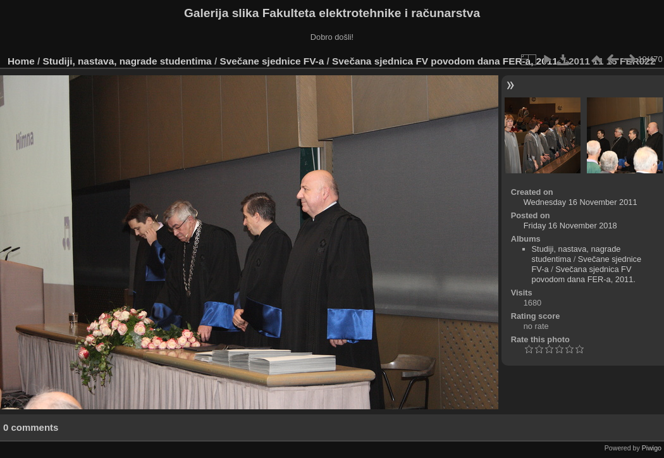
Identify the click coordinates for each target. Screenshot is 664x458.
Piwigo (651, 448)
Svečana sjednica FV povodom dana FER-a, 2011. (446, 61)
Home (21, 61)
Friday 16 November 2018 (570, 225)
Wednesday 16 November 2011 (580, 202)
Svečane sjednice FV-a (271, 61)
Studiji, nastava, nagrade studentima (127, 61)
